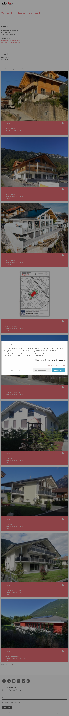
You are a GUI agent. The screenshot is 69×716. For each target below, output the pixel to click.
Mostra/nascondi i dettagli (58, 365)
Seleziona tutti (58, 370)
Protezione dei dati (9, 370)
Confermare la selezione (41, 370)
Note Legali (18, 370)
